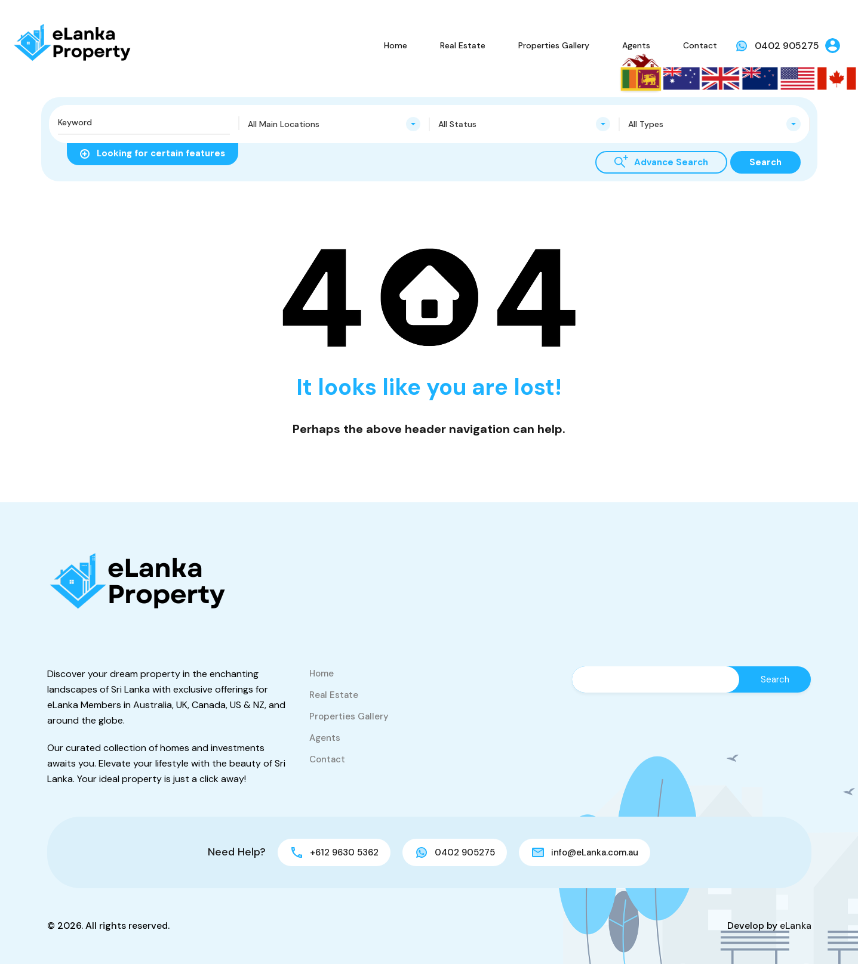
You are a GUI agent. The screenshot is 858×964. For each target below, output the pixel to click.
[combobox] (334, 124)
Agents (636, 45)
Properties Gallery (553, 45)
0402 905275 (787, 45)
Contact (700, 45)
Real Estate (462, 45)
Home (395, 45)
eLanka (795, 925)
